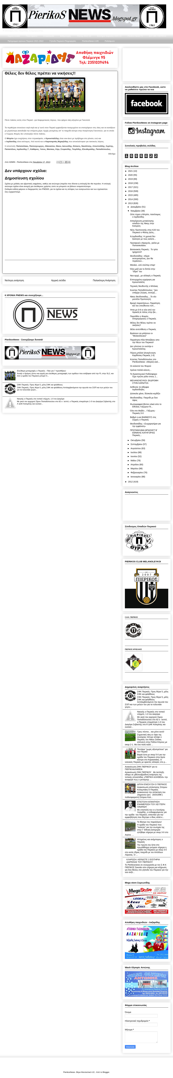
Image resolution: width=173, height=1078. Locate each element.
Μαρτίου (135, 468)
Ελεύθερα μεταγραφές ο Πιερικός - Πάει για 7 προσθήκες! (41, 371)
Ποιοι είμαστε (31, 36)
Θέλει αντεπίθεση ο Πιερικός (143, 329)
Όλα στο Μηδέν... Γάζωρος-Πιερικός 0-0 (142, 411)
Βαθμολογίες (65, 36)
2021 (130, 171)
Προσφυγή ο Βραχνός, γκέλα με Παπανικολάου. (144, 244)
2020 (130, 175)
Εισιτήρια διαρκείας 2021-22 (109, 36)
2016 (130, 191)
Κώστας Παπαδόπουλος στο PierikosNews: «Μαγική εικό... (145, 360)
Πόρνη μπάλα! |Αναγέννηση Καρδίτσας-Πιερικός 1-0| (143, 354)
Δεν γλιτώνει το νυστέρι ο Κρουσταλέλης (141, 347)
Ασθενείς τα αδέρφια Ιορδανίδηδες (139, 388)
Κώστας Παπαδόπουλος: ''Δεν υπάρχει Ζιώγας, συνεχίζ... (144, 291)
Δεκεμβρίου (136, 207)
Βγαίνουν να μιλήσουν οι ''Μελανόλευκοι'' (141, 334)
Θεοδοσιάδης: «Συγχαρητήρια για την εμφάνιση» (145, 425)
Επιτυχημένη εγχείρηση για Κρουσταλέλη (142, 280)
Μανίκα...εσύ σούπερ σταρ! (142, 265)
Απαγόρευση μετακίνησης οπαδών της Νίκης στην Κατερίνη (142, 223)
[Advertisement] (60, 266)
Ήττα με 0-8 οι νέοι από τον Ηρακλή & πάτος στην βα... (143, 311)
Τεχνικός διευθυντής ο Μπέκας (144, 286)
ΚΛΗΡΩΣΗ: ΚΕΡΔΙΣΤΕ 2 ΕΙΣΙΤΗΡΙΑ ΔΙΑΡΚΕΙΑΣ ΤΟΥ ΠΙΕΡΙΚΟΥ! (143, 860)
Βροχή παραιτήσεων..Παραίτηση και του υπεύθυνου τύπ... (145, 304)
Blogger (106, 1072)
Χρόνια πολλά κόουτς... (140, 370)
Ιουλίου (134, 452)
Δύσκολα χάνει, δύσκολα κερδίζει (145, 393)
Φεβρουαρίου (137, 472)
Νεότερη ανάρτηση (14, 280)
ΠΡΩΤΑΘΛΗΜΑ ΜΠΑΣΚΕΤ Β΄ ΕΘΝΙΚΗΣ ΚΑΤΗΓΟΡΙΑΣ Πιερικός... (144, 432)
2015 (130, 195)
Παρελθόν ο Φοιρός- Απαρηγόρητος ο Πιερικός (143, 317)
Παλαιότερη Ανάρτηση (104, 280)
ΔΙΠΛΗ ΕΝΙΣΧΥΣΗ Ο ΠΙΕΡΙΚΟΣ (152, 784)
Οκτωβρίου (136, 440)
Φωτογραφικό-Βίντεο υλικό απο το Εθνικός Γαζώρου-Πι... (145, 405)
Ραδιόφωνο (110, 41)
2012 (130, 481)
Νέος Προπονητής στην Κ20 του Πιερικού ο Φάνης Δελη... (145, 231)
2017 (130, 187)
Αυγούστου (136, 448)
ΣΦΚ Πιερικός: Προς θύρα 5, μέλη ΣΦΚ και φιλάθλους (40, 385)
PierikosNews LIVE (90, 41)
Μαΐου (134, 460)
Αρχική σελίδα (14, 36)
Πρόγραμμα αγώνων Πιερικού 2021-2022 (26, 41)
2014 (130, 199)
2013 (130, 203)
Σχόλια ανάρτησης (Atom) (66, 288)
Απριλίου (135, 464)
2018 (130, 183)
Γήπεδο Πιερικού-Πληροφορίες (62, 41)
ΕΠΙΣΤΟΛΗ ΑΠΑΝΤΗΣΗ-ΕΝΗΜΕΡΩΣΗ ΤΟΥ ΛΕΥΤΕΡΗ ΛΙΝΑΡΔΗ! (151, 804)
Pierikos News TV (135, 36)
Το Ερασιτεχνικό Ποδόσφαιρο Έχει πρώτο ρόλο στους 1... (144, 375)
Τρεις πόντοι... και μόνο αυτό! (150, 732)
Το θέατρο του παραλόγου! (149, 822)
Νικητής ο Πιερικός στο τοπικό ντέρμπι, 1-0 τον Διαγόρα (40, 399)
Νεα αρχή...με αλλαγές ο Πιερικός (145, 275)
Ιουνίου (134, 456)
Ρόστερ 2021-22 (84, 36)
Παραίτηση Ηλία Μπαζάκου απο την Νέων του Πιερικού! (144, 341)
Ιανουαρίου (136, 476)
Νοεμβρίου (136, 211)
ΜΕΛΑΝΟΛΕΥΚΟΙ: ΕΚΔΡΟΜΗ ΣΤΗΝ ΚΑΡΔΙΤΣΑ (144, 381)
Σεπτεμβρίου (137, 444)
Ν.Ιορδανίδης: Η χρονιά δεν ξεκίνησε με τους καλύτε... (143, 237)
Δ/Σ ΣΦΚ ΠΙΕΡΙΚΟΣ (157, 36)
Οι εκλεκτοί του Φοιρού (140, 366)
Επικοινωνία (48, 36)
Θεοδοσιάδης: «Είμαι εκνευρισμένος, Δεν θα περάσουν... (141, 258)
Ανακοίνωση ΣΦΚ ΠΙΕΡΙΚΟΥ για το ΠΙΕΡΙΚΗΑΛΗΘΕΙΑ (141, 768)
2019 (130, 179)
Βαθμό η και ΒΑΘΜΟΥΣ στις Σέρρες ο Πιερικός (143, 418)
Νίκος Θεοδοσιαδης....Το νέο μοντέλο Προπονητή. (143, 297)
